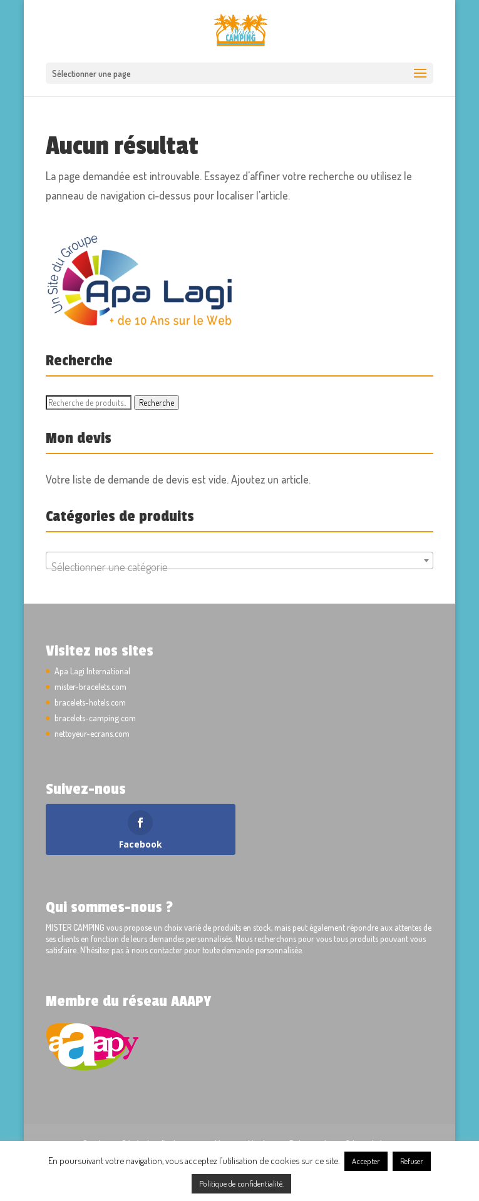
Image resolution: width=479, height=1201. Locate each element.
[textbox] (239, 566)
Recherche (156, 402)
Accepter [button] (366, 1161)
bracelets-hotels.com (90, 702)
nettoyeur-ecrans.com (92, 733)
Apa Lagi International (92, 671)
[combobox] (240, 560)
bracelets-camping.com (95, 717)
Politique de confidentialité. (241, 1183)
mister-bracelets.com (90, 686)
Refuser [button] (411, 1161)
